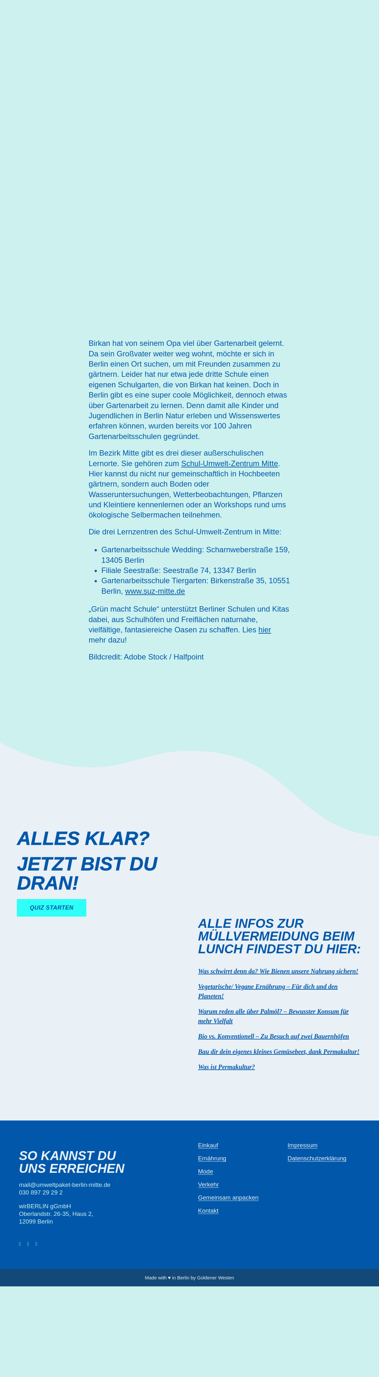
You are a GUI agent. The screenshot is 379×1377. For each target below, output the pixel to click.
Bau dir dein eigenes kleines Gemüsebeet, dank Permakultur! (279, 1051)
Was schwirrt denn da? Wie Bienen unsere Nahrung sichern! (278, 971)
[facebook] (20, 1244)
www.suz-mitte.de (155, 591)
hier (264, 629)
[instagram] (36, 1244)
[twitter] (28, 1244)
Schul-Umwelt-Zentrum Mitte (229, 463)
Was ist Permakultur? (226, 1066)
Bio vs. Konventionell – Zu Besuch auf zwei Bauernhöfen (273, 1036)
